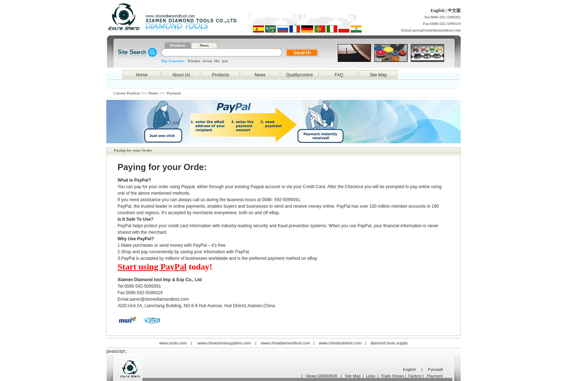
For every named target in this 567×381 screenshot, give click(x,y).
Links (370, 376)
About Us (181, 74)
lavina (207, 61)
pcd (225, 61)
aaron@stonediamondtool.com (436, 30)
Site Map (378, 74)
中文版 (454, 10)
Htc (217, 61)
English (438, 10)
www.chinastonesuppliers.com (224, 343)
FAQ (338, 74)
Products (178, 45)
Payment (435, 376)
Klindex (194, 61)
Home (142, 74)
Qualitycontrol (299, 74)
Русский (435, 369)
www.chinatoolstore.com (340, 343)
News (204, 45)
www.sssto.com (173, 343)
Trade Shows (392, 376)
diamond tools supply (389, 343)
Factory (415, 376)
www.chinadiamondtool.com (285, 343)
